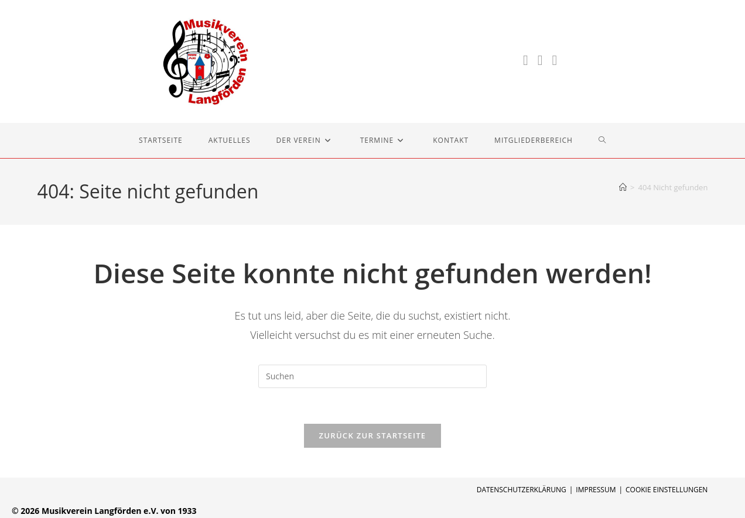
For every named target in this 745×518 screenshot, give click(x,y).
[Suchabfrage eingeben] (372, 376)
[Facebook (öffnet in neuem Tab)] (525, 60)
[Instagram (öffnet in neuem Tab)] (540, 60)
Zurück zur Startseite (372, 435)
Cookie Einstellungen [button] (667, 490)
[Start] (623, 187)
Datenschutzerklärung (521, 490)
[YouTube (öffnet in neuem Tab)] (555, 60)
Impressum (596, 490)
